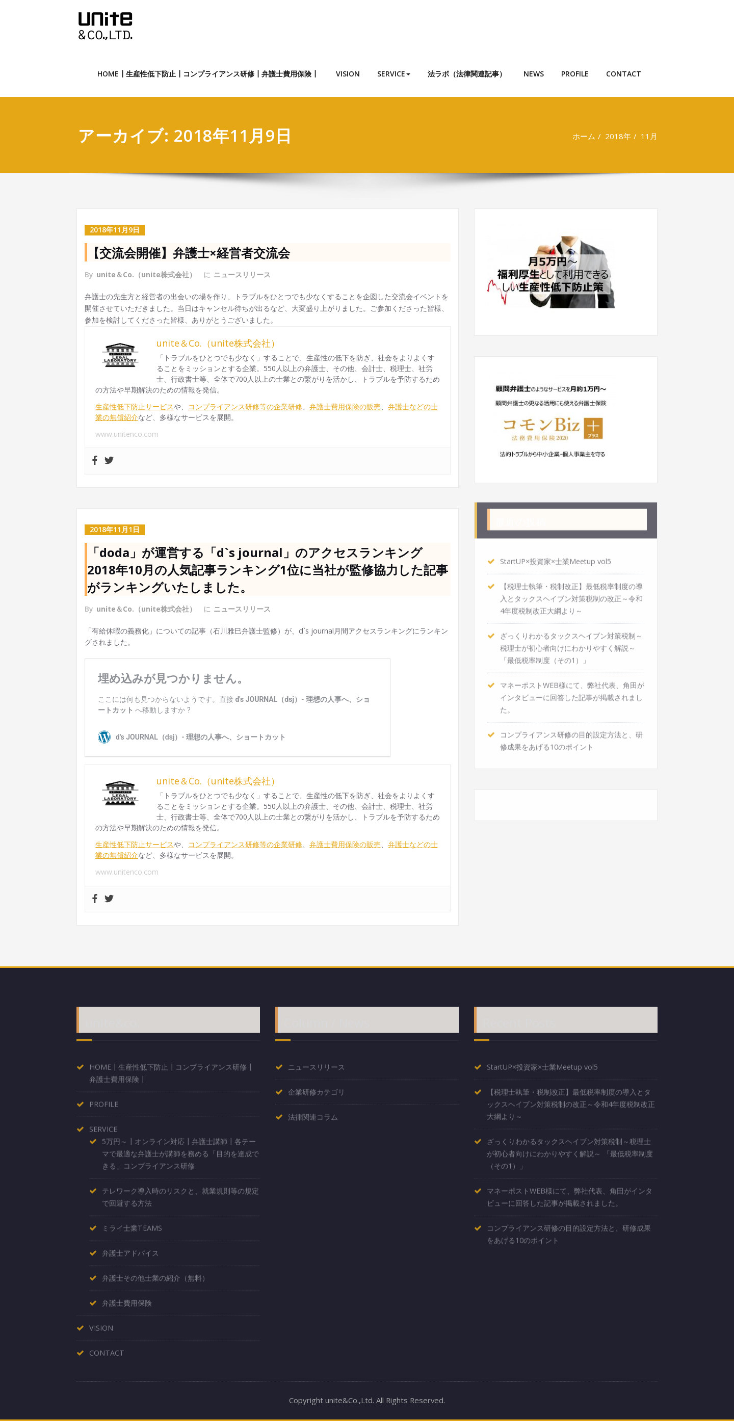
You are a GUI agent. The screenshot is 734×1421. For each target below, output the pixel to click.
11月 (649, 136)
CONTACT (623, 73)
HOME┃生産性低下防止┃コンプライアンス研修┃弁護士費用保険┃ (208, 73)
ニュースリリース (242, 274)
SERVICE (393, 73)
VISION (348, 73)
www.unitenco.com (127, 434)
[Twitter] (109, 462)
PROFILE (575, 73)
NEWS (533, 73)
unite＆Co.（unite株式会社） (146, 274)
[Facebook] (94, 462)
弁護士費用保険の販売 (345, 407)
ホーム (582, 136)
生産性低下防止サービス (134, 407)
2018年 (618, 136)
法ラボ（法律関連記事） (467, 73)
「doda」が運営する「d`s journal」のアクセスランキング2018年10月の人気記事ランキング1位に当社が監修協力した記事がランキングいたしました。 (267, 569)
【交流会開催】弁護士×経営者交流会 (188, 252)
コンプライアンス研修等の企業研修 (245, 407)
